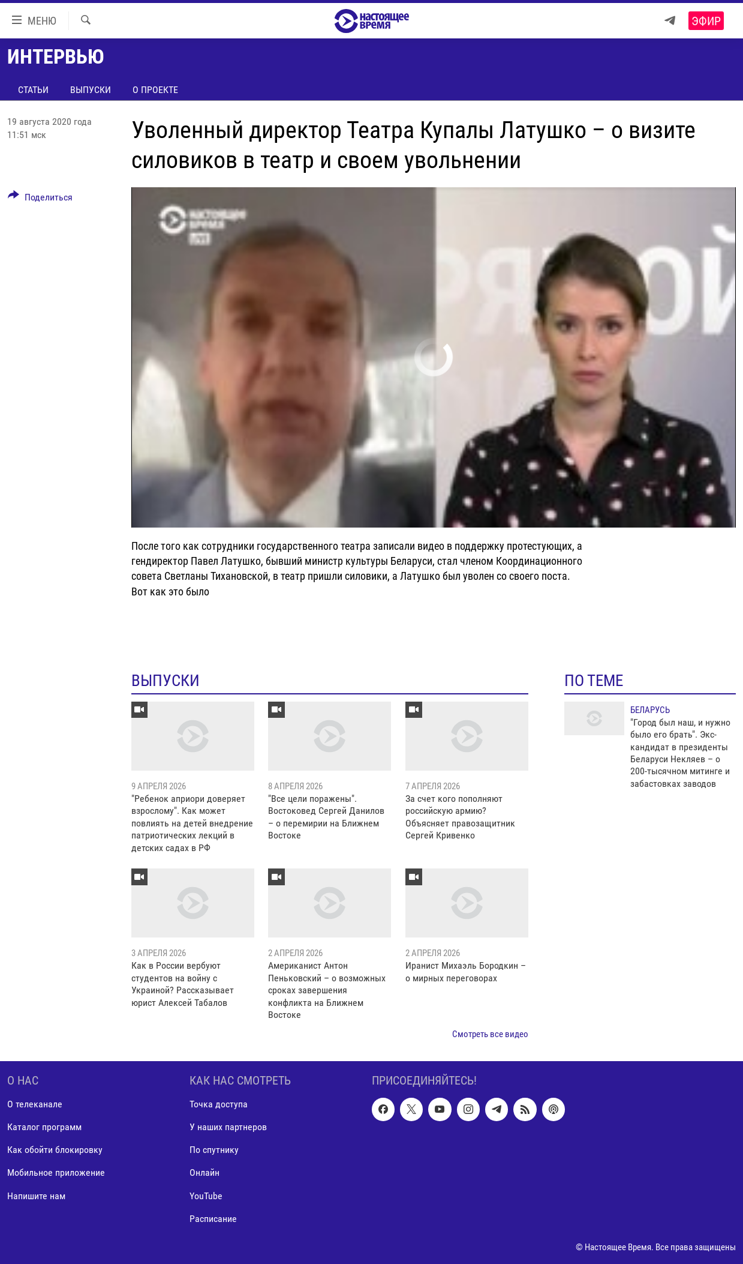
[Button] (40, 199)
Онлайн (204, 1172)
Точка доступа (218, 1104)
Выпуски (90, 89)
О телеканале (34, 1104)
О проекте (155, 89)
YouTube (205, 1195)
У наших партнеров (228, 1127)
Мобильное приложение (56, 1172)
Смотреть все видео (490, 1034)
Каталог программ (44, 1127)
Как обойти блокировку (55, 1149)
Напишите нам (36, 1195)
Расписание (213, 1218)
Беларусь (650, 710)
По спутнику (214, 1149)
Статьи (33, 89)
